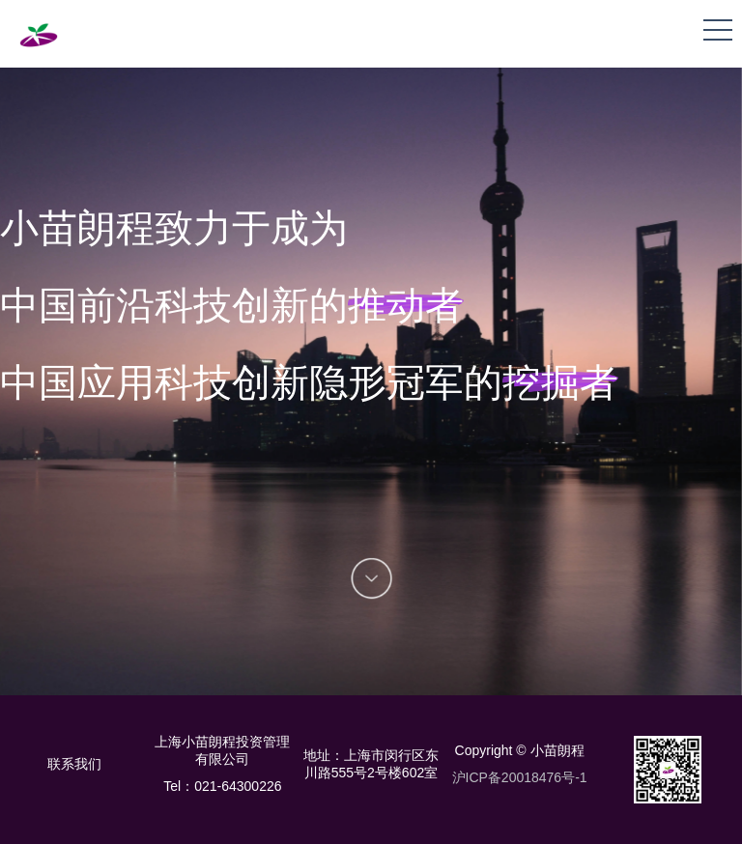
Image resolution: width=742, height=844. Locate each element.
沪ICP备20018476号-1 (519, 777)
